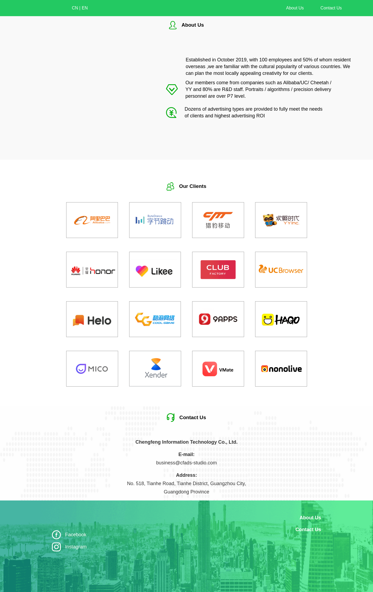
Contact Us (331, 8)
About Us (295, 8)
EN (85, 8)
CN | (76, 8)
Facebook (75, 534)
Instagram (76, 546)
